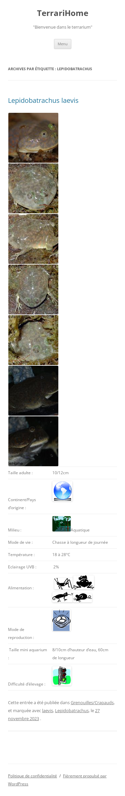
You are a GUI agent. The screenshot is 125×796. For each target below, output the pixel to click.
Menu (63, 43)
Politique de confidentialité (32, 776)
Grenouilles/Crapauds (92, 702)
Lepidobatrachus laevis (43, 100)
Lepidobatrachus (72, 710)
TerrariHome (62, 13)
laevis (47, 710)
